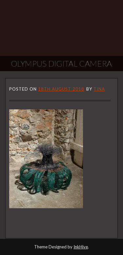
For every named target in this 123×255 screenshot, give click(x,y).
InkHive (80, 246)
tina (99, 89)
